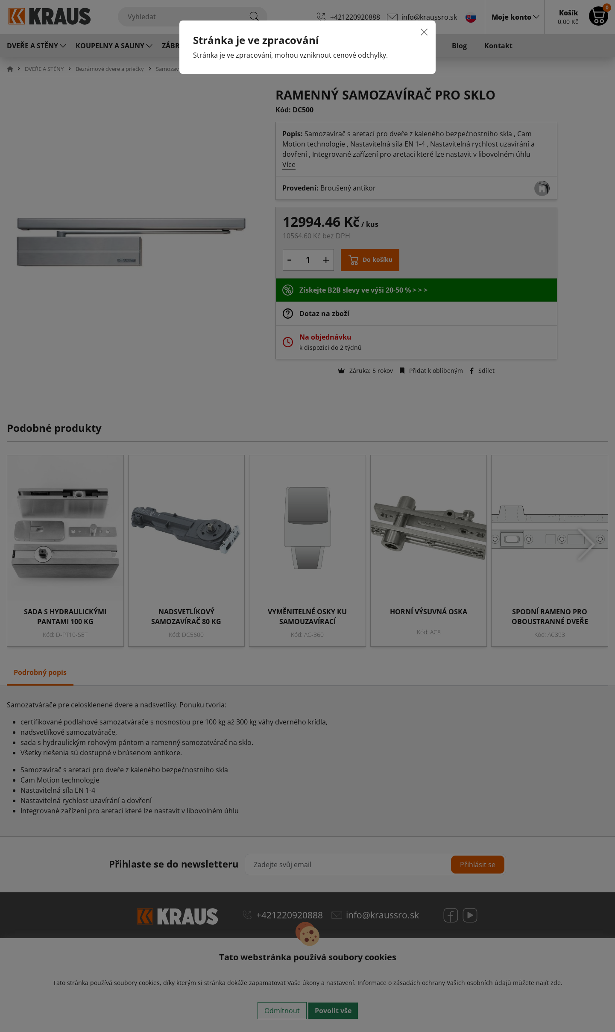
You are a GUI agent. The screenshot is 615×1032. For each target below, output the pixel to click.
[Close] (424, 32)
